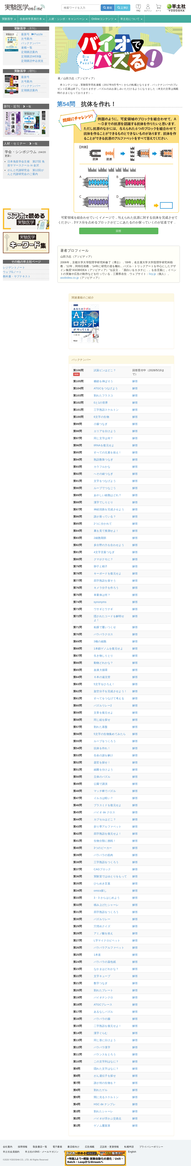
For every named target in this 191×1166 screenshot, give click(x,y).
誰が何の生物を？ (105, 1082)
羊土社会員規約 (11, 1151)
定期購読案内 (29, 51)
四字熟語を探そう (105, 580)
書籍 (107, 7)
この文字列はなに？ (106, 1061)
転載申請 (129, 1146)
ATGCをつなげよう (106, 388)
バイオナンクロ (103, 997)
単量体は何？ (102, 594)
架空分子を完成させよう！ (110, 691)
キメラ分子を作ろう (106, 587)
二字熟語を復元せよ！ (107, 1025)
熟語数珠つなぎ (103, 459)
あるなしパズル (103, 1011)
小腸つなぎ (101, 423)
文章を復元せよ (103, 712)
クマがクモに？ (103, 559)
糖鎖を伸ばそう (103, 381)
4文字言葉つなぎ (104, 552)
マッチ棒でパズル (105, 790)
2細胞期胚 (100, 537)
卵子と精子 (101, 566)
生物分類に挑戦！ (105, 840)
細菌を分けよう (103, 769)
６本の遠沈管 (102, 677)
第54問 (66, 104)
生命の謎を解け (103, 755)
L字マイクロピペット (107, 940)
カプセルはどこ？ (105, 819)
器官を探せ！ (102, 762)
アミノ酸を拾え (103, 933)
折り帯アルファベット (107, 826)
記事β (122, 7)
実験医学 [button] (9, 18)
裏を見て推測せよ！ (106, 530)
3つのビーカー (103, 847)
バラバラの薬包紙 (105, 961)
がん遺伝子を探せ (105, 1075)
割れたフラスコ (103, 395)
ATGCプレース (103, 1004)
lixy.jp (152, 273)
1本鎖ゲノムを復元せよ (108, 648)
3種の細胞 (100, 641)
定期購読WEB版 (31, 56)
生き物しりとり (103, 655)
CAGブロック (102, 869)
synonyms (100, 601)
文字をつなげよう (105, 480)
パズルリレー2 (103, 705)
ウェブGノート (12, 271)
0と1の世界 (101, 402)
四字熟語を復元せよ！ (107, 833)
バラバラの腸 (102, 1018)
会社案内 (7, 1146)
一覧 (27, 106)
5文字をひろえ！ (104, 684)
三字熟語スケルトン (106, 409)
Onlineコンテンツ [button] (103, 18)
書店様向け (73, 1146)
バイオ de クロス (104, 812)
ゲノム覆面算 (102, 1125)
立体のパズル (102, 776)
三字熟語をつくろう (106, 862)
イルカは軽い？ (103, 798)
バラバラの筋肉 (103, 855)
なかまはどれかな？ (106, 968)
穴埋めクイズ (102, 926)
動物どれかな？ (103, 662)
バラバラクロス (103, 634)
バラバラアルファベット (109, 947)
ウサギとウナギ (103, 609)
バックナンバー (31, 43)
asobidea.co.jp (69, 277)
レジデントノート (14, 267)
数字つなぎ (101, 983)
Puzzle (37, 34)
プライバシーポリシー (151, 1146)
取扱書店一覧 (40, 1146)
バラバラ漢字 (102, 1047)
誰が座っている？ (105, 516)
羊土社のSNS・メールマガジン (42, 1151)
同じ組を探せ (102, 719)
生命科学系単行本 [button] (32, 18)
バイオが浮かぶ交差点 (107, 1118)
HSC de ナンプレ (104, 1104)
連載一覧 (26, 47)
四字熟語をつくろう (106, 912)
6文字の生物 (101, 416)
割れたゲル (101, 1090)
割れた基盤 (101, 726)
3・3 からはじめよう (107, 897)
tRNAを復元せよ (104, 445)
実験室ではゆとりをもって (110, 876)
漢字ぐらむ (101, 1033)
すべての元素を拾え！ (107, 452)
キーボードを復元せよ (107, 573)
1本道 (97, 954)
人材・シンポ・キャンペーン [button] (68, 18)
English (132, 1151)
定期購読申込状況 (32, 60)
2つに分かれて (103, 523)
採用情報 (22, 1146)
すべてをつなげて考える (109, 698)
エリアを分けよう (105, 431)
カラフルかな (102, 466)
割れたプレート (103, 990)
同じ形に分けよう (105, 1040)
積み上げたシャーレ (106, 904)
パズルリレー (102, 919)
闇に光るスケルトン (106, 1097)
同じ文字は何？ (103, 438)
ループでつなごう (105, 488)
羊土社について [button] (131, 18)
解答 (135, 381)
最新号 (25, 34)
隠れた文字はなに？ (106, 1068)
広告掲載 (90, 1146)
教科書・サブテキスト (17, 276)
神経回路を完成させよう (109, 509)
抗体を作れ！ (102, 748)
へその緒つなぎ (103, 473)
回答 (118, 230)
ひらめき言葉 (102, 883)
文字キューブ (102, 976)
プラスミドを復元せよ (107, 805)
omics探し (100, 890)
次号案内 (26, 38)
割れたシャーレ (103, 1111)
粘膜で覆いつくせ (105, 627)
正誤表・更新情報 (109, 1146)
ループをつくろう (105, 741)
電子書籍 (57, 1146)
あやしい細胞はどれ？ (107, 495)
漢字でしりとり (103, 502)
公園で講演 (101, 783)
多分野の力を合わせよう (109, 545)
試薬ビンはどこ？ (105, 370)
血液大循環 (101, 669)
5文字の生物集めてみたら (110, 734)
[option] (13, 123)
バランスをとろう (105, 1054)
